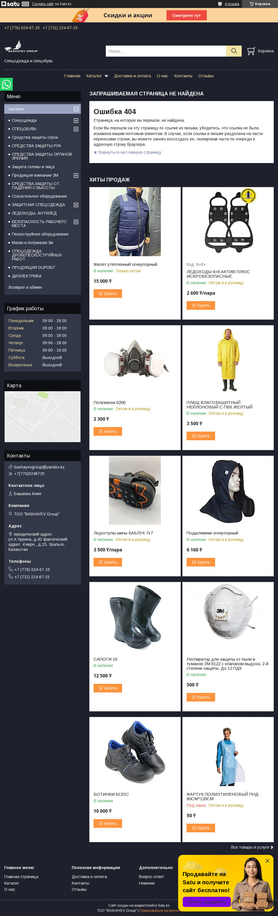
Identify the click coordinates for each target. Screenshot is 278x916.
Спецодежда (24, 120)
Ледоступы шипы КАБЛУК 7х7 (123, 533)
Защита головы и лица (33, 166)
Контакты (183, 75)
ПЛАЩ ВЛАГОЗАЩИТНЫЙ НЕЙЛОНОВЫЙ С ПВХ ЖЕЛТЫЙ (219, 404)
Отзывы (206, 75)
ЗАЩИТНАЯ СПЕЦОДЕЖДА (38, 204)
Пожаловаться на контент (160, 911)
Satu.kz (164, 906)
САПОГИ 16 (105, 659)
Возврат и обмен (25, 287)
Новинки (147, 883)
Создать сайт (43, 4)
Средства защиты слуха (35, 137)
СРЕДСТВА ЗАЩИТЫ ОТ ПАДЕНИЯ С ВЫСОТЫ (36, 185)
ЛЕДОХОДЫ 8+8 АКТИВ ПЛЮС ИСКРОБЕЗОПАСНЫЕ (218, 274)
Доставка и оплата (132, 75)
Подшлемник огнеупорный (212, 533)
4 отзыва (232, 4)
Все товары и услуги (250, 847)
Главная (72, 75)
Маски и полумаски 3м (32, 242)
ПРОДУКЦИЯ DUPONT (33, 267)
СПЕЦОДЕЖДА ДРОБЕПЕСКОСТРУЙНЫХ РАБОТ (37, 255)
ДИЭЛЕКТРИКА (26, 276)
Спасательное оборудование (39, 196)
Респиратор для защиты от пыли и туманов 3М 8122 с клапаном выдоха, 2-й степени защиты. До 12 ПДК (227, 664)
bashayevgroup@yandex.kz (39, 467)
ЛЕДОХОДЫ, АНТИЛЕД (34, 213)
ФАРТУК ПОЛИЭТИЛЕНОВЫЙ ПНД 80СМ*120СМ (222, 796)
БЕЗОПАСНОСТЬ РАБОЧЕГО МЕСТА (39, 223)
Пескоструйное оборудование (40, 234)
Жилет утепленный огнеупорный (125, 264)
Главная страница (21, 876)
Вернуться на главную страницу (130, 152)
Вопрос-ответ (151, 876)
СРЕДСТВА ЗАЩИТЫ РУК (36, 146)
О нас (162, 75)
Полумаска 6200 (109, 402)
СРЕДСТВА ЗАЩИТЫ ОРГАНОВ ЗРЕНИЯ (42, 156)
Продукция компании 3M (35, 175)
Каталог (94, 75)
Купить (110, 293)
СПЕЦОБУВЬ (24, 129)
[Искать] (234, 51)
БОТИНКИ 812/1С (111, 794)
